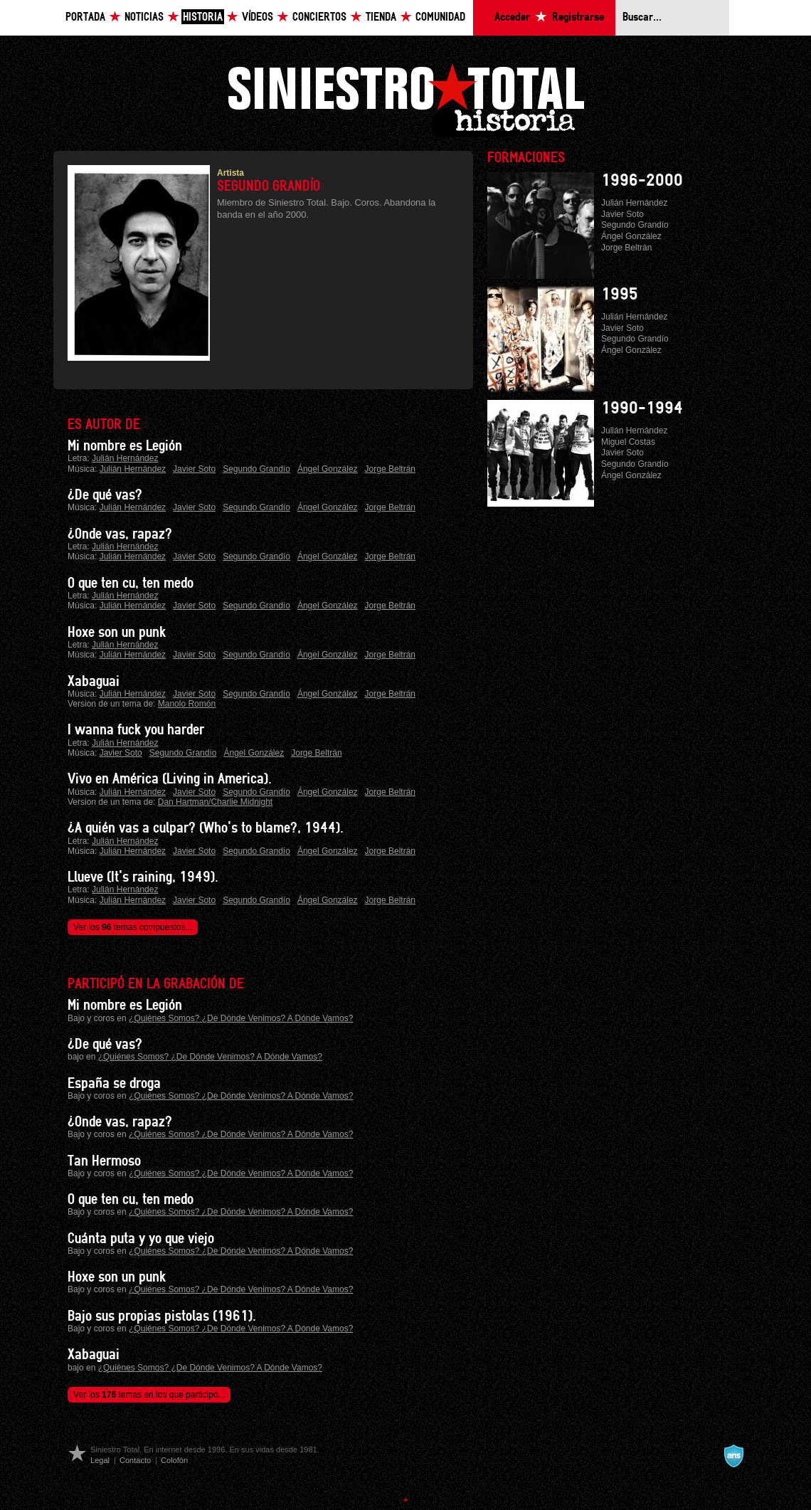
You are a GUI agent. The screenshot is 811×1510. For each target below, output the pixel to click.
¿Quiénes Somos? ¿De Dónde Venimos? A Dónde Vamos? (241, 1018)
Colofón (174, 1460)
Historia (203, 17)
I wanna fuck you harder (136, 730)
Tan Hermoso (104, 1161)
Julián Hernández (125, 458)
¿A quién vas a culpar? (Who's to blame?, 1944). (206, 828)
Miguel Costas (628, 442)
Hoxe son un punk (117, 632)
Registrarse (578, 17)
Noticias (144, 17)
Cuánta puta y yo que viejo (141, 1238)
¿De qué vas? (105, 495)
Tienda (381, 17)
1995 (619, 294)
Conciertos (319, 17)
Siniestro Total (405, 98)
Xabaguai (94, 681)
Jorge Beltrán (390, 469)
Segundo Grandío (256, 469)
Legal (100, 1460)
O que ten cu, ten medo (131, 583)
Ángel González (327, 469)
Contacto (135, 1460)
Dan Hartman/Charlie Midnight (215, 802)
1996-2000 (642, 181)
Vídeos (257, 17)
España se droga (114, 1083)
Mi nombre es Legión (125, 446)
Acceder (512, 17)
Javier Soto (194, 469)
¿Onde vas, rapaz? (120, 534)
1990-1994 (642, 408)
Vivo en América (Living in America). (170, 779)
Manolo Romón (187, 704)
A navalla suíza (733, 1456)
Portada (85, 17)
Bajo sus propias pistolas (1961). (162, 1316)
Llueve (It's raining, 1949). (143, 877)
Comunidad (440, 17)
